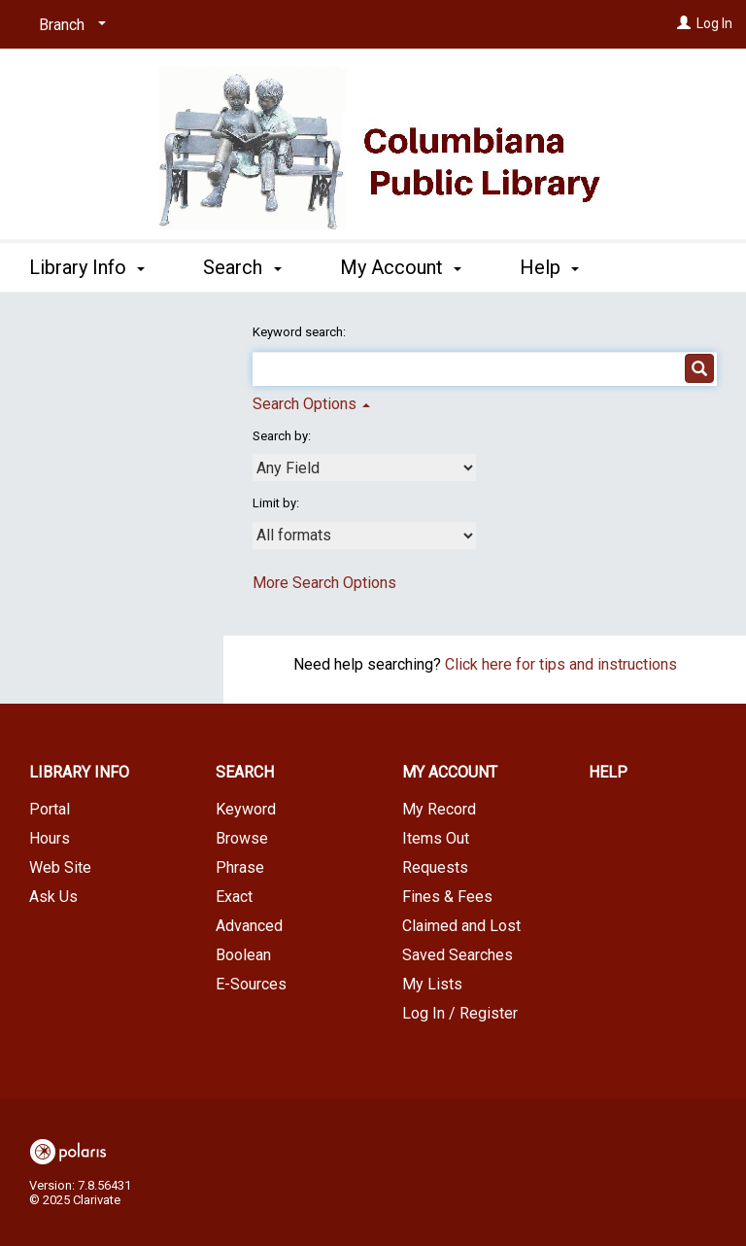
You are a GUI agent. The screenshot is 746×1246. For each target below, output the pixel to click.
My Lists (432, 984)
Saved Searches (457, 955)
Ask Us (53, 896)
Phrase (240, 867)
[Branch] (69, 25)
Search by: (283, 436)
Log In (714, 23)
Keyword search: (301, 332)
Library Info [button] (87, 264)
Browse (242, 838)
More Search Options (324, 582)
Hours (49, 838)
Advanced (249, 926)
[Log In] (684, 23)
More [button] (558, 267)
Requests (435, 867)
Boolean (243, 955)
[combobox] (364, 467)
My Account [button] (400, 264)
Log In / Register (460, 1013)
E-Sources (251, 984)
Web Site (60, 867)
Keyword (246, 809)
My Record (439, 809)
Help (608, 772)
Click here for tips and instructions (561, 664)
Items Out (435, 838)
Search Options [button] (311, 404)
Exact (234, 896)
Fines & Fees (447, 896)
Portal (49, 809)
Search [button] (242, 264)
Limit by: (277, 503)
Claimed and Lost (461, 926)
